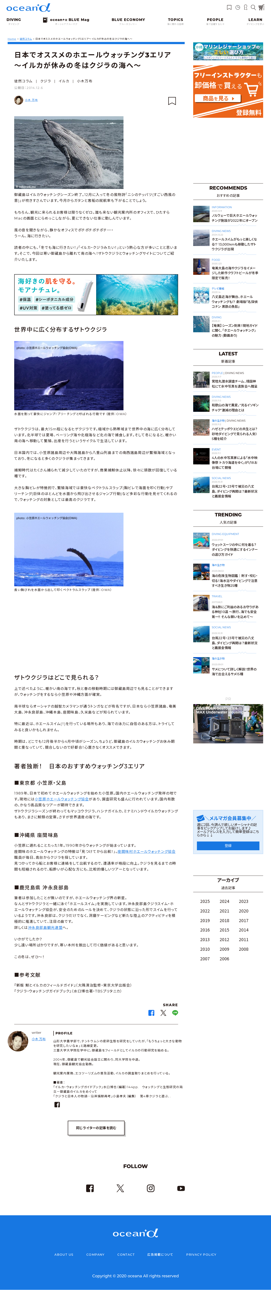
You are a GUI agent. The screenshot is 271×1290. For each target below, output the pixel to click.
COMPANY (95, 1255)
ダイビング (13, 24)
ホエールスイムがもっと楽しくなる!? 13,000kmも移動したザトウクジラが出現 (234, 244)
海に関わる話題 (175, 24)
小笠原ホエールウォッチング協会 (62, 799)
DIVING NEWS (221, 231)
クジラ (45, 81)
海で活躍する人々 (215, 24)
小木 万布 (31, 100)
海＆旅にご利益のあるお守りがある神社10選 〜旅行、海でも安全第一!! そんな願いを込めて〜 (235, 612)
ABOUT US (63, 1255)
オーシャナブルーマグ (66, 24)
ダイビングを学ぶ (255, 24)
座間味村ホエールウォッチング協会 (146, 851)
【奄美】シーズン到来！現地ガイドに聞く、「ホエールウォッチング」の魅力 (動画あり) (235, 331)
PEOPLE (217, 373)
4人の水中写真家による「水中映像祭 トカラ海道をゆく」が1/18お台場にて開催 (234, 463)
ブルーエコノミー (128, 24)
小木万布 (85, 81)
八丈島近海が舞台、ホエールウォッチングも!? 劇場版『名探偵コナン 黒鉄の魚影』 (235, 302)
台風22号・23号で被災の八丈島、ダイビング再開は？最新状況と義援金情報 (234, 491)
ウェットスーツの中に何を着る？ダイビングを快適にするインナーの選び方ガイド (235, 550)
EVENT (216, 449)
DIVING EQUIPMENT (225, 534)
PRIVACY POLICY (201, 1255)
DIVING (217, 317)
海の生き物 (218, 420)
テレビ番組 (218, 288)
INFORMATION (222, 207)
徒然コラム (23, 81)
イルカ (64, 81)
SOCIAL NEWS (221, 478)
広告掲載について (160, 1255)
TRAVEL (217, 596)
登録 (228, 846)
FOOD (216, 259)
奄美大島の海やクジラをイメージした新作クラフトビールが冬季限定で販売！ (235, 273)
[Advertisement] (96, 634)
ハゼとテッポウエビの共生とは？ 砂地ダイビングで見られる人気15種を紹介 (234, 434)
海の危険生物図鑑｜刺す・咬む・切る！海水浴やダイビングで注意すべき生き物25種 (235, 581)
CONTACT (126, 1255)
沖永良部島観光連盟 (45, 927)
